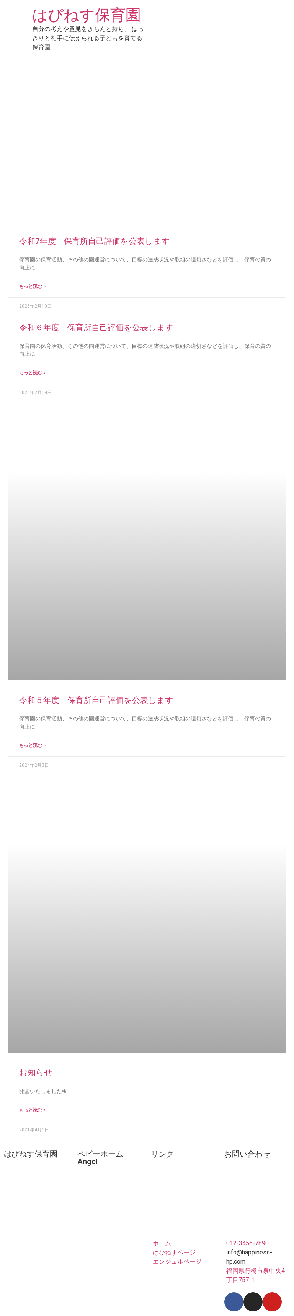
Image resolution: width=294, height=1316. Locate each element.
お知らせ (35, 1072)
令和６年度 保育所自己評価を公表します (96, 327)
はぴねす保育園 (86, 15)
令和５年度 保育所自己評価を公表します (96, 700)
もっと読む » (32, 286)
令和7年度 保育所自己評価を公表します (94, 241)
